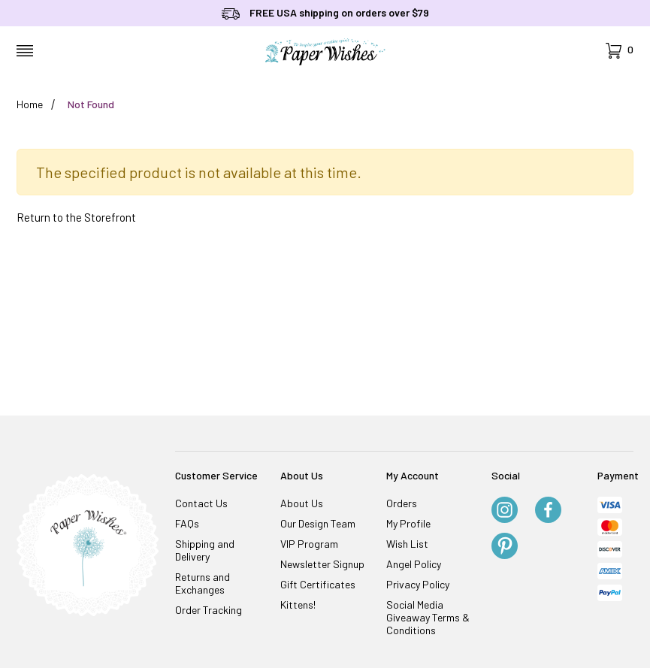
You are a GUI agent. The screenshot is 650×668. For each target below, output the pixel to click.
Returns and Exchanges (202, 583)
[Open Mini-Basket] (619, 51)
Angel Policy (413, 564)
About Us (301, 503)
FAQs (187, 523)
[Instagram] (504, 511)
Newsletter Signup (322, 564)
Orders (401, 503)
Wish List (407, 543)
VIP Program (309, 543)
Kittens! (298, 604)
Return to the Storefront (76, 217)
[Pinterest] (504, 547)
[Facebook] (548, 511)
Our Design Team (317, 523)
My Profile (408, 523)
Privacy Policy (417, 584)
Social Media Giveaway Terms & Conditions (428, 617)
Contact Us (201, 503)
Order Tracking (208, 609)
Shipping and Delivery (204, 550)
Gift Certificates (317, 584)
